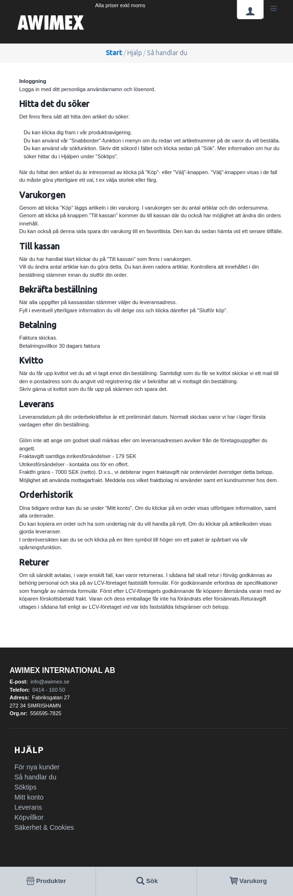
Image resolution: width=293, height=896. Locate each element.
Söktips (25, 787)
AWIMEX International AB (62, 670)
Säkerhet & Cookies (44, 827)
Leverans (28, 807)
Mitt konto (29, 797)
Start (114, 53)
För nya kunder (37, 767)
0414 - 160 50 (48, 690)
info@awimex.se (49, 681)
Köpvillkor (29, 817)
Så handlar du (35, 777)
